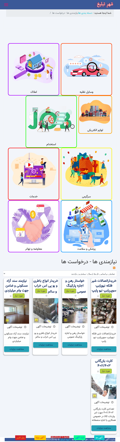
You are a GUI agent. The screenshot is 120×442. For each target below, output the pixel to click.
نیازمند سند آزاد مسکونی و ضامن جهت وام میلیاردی (17, 285)
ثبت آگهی (79, 437)
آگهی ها (99, 437)
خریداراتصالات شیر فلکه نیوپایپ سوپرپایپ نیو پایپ (103, 285)
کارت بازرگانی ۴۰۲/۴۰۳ (104, 363)
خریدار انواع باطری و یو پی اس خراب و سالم (45, 286)
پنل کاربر (21, 437)
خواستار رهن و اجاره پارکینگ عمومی (75, 286)
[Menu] (6, 4)
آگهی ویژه (40, 437)
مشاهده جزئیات (104, 349)
